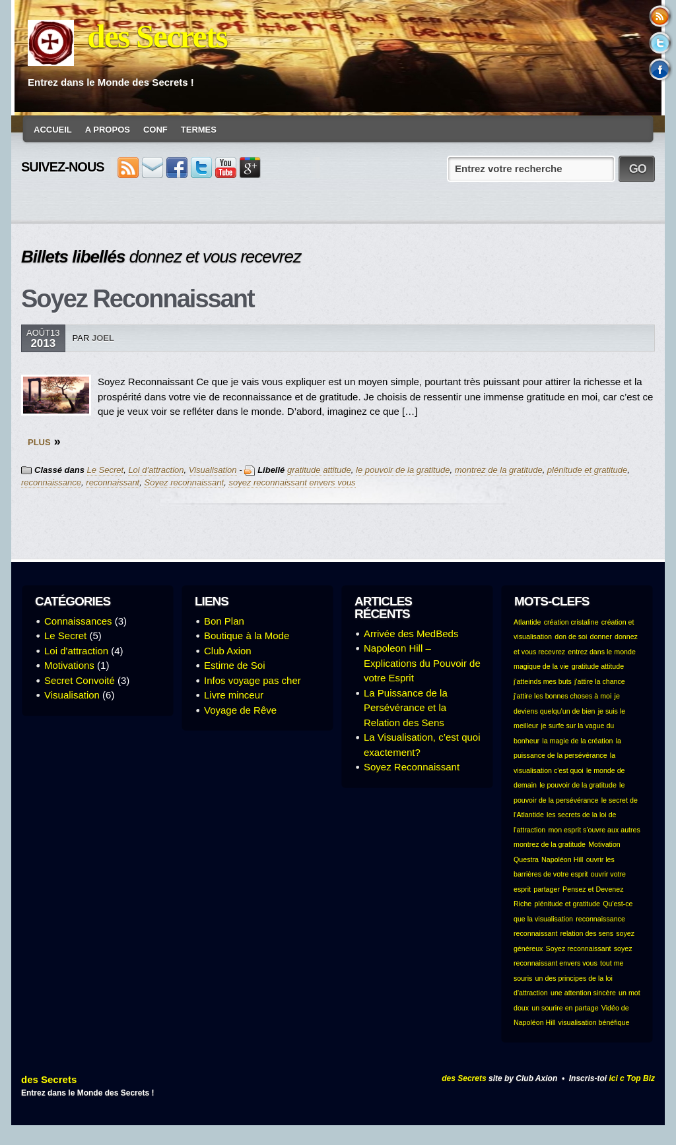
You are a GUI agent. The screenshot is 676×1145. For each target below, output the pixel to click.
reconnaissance (51, 482)
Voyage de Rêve (240, 710)
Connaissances (78, 621)
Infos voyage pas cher (252, 680)
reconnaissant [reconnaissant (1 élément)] (535, 933)
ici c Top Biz (632, 1078)
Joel (103, 338)
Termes (199, 130)
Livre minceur (233, 694)
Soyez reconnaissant (184, 482)
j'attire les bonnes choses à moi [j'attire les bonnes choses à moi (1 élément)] (562, 696)
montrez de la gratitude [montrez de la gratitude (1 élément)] (550, 844)
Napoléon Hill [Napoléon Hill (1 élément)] (562, 859)
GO (637, 168)
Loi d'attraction (156, 470)
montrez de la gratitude (499, 470)
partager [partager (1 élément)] (546, 889)
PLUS (39, 442)
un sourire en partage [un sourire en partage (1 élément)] (564, 1008)
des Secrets (157, 36)
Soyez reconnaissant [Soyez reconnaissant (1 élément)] (578, 948)
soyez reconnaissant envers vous (291, 482)
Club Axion (228, 650)
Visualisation (213, 470)
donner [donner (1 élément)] (601, 636)
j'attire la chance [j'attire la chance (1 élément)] (599, 681)
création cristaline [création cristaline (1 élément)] (571, 622)
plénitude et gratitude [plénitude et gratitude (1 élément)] (567, 904)
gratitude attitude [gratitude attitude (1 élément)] (598, 666)
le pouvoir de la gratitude (403, 470)
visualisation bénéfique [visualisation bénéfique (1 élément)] (594, 1022)
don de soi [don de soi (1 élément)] (571, 636)
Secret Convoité (79, 680)
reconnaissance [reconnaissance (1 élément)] (600, 919)
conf (155, 130)
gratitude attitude (319, 470)
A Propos (107, 130)
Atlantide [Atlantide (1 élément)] (527, 622)
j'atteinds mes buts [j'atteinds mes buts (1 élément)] (543, 681)
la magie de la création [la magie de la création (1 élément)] (577, 741)
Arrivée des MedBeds (411, 633)
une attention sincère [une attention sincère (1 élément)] (583, 993)
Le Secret (105, 470)
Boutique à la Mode (246, 635)
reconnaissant (112, 482)
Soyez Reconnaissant (137, 299)
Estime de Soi (234, 665)
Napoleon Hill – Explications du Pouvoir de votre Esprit (422, 662)
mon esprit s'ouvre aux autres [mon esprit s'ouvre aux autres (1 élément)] (594, 830)
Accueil (53, 130)
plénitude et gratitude (587, 470)
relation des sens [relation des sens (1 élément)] (587, 933)
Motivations (69, 665)
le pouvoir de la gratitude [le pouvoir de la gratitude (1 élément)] (578, 785)
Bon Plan (224, 621)
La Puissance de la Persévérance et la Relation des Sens (406, 707)
